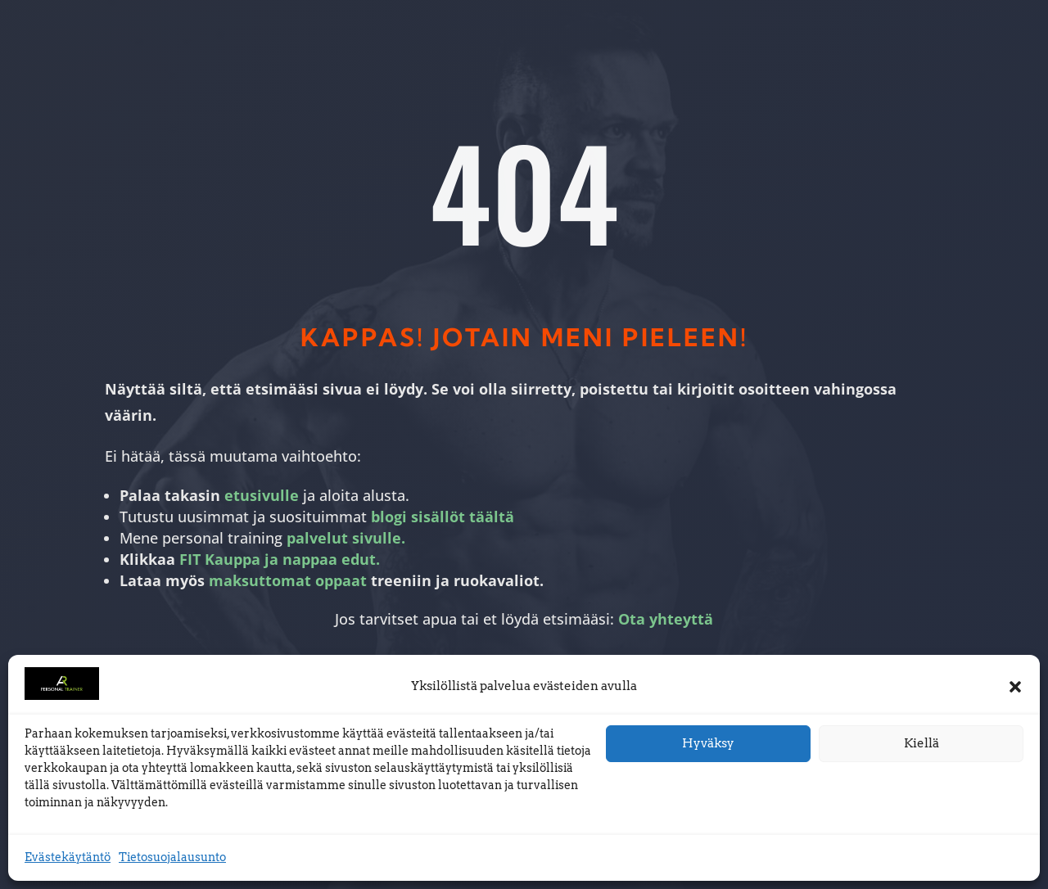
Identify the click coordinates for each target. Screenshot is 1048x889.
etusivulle (261, 495)
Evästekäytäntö (68, 857)
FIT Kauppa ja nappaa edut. (279, 559)
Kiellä (921, 743)
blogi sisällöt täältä (442, 516)
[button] (1015, 687)
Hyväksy (708, 743)
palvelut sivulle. (346, 538)
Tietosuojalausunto (172, 857)
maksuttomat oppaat (288, 580)
